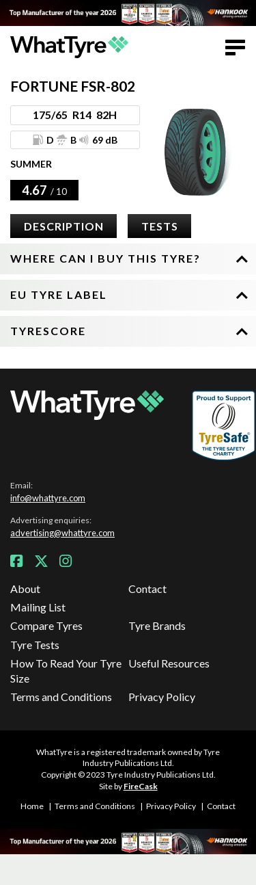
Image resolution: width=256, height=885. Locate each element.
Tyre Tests (34, 644)
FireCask (141, 786)
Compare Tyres (46, 625)
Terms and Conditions (61, 696)
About (25, 588)
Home (32, 806)
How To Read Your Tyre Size (66, 671)
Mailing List (38, 606)
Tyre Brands (157, 625)
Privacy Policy (161, 696)
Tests (159, 226)
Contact (147, 588)
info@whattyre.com (47, 497)
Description (64, 226)
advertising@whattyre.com (62, 532)
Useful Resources (169, 663)
